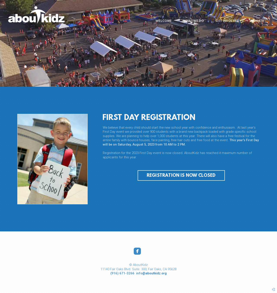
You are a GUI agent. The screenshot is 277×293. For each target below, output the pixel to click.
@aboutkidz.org (154, 273)
